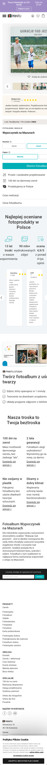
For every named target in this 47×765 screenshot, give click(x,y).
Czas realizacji (9, 662)
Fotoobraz (7, 628)
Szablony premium (11, 691)
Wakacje (18, 128)
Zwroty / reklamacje (11, 658)
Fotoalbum (8, 128)
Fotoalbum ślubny (11, 642)
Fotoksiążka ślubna (11, 636)
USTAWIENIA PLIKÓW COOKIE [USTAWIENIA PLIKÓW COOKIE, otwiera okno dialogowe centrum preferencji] (23, 756)
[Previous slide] (7, 86)
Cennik (6, 607)
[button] (4, 16)
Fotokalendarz (9, 621)
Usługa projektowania (12, 688)
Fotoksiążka (8, 612)
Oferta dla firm (9, 699)
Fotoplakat (7, 625)
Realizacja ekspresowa (13, 685)
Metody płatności (10, 668)
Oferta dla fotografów (12, 695)
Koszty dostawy (10, 665)
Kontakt (6, 655)
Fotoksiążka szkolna (12, 645)
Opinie (5, 732)
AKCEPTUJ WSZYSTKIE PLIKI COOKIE (23, 761)
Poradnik (6, 702)
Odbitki (6, 618)
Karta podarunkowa (11, 631)
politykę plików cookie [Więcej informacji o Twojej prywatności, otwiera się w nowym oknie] (36, 752)
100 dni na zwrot (10, 681)
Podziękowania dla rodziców (15, 639)
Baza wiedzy (8, 671)
